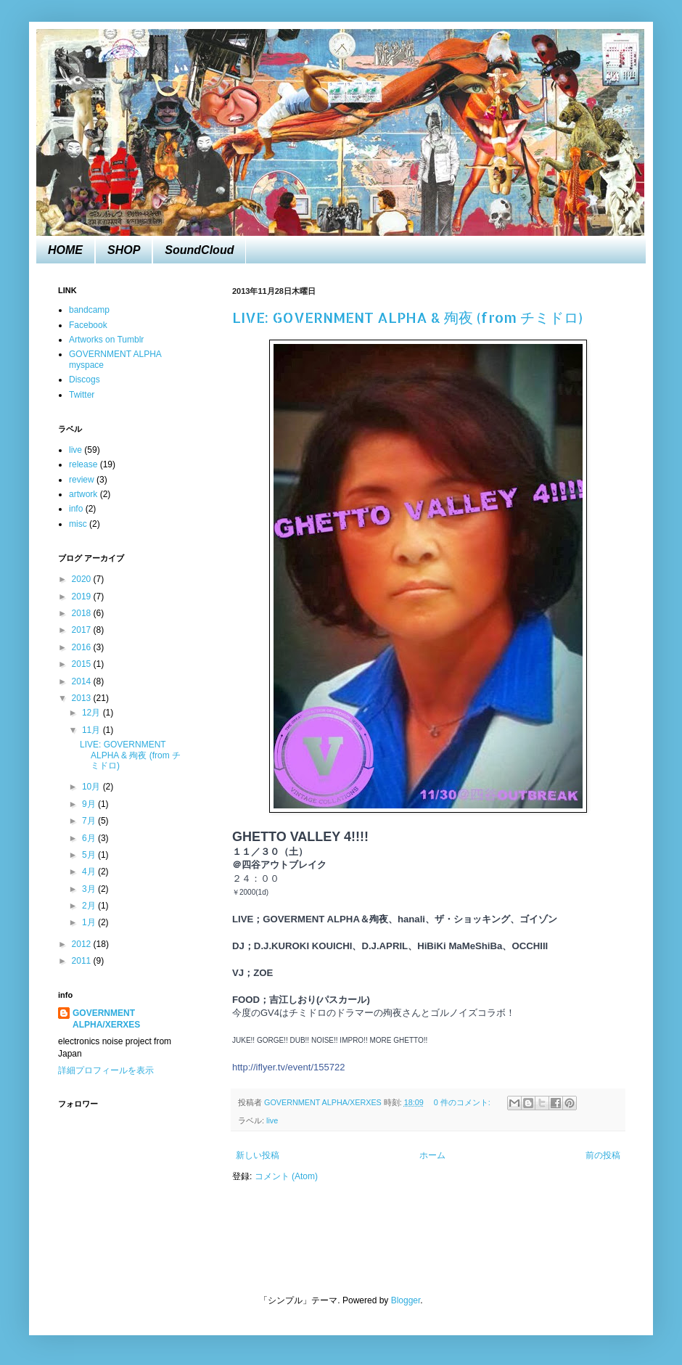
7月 (90, 821)
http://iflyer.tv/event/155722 (288, 1067)
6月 (90, 838)
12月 (92, 713)
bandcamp (89, 310)
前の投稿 (603, 1155)
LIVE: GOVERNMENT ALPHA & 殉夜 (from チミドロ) (407, 317)
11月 (92, 730)
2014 (83, 681)
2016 (83, 647)
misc (78, 524)
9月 (90, 804)
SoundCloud (199, 250)
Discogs (84, 379)
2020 (83, 579)
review (81, 480)
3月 (90, 889)
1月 (90, 922)
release (83, 464)
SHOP (123, 250)
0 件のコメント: (463, 1102)
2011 (83, 961)
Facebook (88, 325)
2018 (83, 613)
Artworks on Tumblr (106, 340)
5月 (90, 855)
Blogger (406, 1300)
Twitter (81, 395)
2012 (83, 944)
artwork (83, 494)
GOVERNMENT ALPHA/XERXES (106, 1019)
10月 (92, 787)
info (76, 509)
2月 (90, 906)
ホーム (432, 1155)
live (272, 1120)
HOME (65, 250)
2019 (83, 596)
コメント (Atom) (286, 1176)
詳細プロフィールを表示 (106, 1070)
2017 (83, 630)
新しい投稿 (257, 1155)
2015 (83, 664)
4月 (90, 871)
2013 (83, 698)
